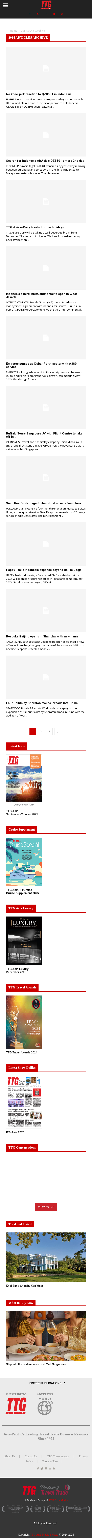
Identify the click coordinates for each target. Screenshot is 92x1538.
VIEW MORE (46, 1207)
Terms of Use (50, 1461)
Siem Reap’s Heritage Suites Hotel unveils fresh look (43, 503)
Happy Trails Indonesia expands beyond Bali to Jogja (44, 570)
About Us (9, 1456)
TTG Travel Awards (58, 1456)
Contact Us (31, 1456)
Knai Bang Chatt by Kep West (24, 1285)
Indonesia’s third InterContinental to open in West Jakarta (41, 295)
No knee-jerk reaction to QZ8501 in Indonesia (38, 94)
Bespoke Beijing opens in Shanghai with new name (42, 636)
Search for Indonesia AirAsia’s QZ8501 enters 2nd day (45, 161)
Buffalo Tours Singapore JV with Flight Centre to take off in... (44, 435)
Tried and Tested (19, 1224)
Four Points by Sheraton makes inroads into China (42, 703)
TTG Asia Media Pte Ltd (44, 1534)
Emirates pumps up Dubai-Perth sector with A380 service (41, 365)
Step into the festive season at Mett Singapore (36, 1364)
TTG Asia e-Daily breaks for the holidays (35, 227)
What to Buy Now (20, 1302)
